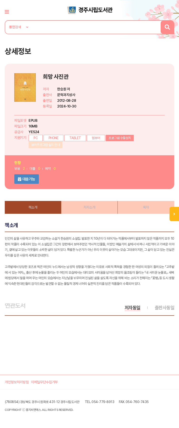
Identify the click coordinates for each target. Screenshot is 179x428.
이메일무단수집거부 (44, 382)
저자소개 (89, 207)
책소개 (32, 207)
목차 (146, 207)
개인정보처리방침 (17, 382)
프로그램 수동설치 (119, 138)
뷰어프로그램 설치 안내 (45, 145)
